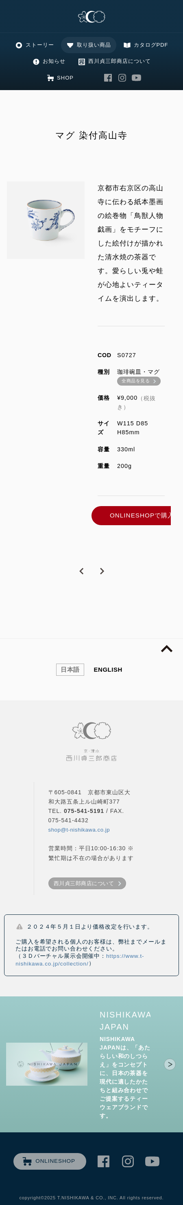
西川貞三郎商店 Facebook (108, 78)
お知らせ (54, 61)
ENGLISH (108, 669)
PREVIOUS (81, 571)
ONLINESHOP (55, 1161)
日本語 (70, 669)
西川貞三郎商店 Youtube (136, 78)
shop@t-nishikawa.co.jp (79, 830)
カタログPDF (151, 45)
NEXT (102, 571)
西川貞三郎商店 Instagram (122, 78)
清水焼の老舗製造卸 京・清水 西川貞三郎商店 (91, 17)
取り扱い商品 (94, 45)
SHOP (65, 78)
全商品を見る (136, 380)
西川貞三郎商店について (119, 61)
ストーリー (40, 45)
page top (167, 649)
